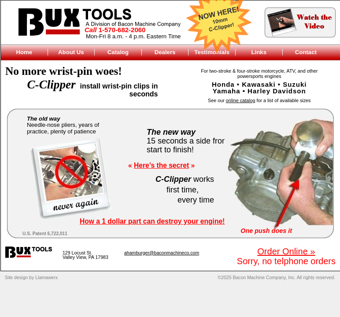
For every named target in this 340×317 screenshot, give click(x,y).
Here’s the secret (161, 165)
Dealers (165, 52)
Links (258, 52)
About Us (71, 52)
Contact (306, 52)
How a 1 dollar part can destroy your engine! (152, 221)
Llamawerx (46, 277)
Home (24, 52)
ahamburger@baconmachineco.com (161, 252)
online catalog (240, 100)
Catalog (118, 52)
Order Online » (286, 251)
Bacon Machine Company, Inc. (264, 277)
